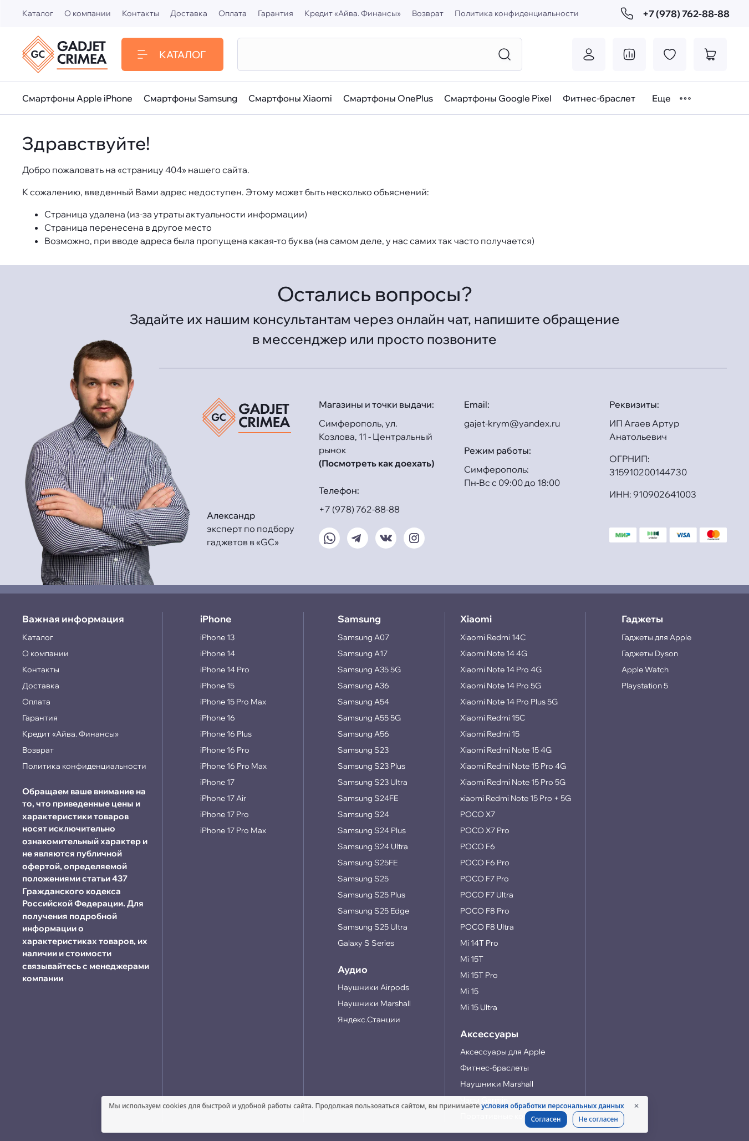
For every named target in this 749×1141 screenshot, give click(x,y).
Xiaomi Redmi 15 (489, 734)
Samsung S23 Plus (371, 766)
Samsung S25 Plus (371, 895)
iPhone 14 (217, 653)
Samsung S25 (363, 879)
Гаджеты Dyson (649, 653)
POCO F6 (477, 846)
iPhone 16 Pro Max (233, 766)
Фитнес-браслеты (494, 1068)
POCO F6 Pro (484, 863)
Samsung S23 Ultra (372, 782)
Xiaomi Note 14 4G (493, 653)
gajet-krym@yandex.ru (512, 423)
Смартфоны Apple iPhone (77, 98)
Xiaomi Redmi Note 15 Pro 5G (512, 782)
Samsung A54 (363, 702)
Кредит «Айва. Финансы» (352, 13)
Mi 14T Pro (479, 943)
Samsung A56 (363, 734)
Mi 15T (471, 959)
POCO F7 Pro (484, 879)
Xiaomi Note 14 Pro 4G (501, 670)
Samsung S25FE (368, 863)
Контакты (140, 13)
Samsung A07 (363, 637)
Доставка (188, 13)
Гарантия (275, 13)
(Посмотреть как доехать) (376, 463)
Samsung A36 (363, 686)
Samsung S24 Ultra (373, 846)
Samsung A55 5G (369, 718)
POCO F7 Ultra (486, 895)
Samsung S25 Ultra (372, 927)
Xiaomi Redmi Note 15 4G (506, 750)
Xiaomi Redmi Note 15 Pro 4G (513, 766)
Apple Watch (645, 670)
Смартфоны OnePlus (388, 98)
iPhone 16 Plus (226, 734)
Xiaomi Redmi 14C (493, 637)
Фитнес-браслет (599, 98)
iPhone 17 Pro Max (233, 830)
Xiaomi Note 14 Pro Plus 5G (509, 702)
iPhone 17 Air (223, 798)
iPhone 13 (217, 637)
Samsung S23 (363, 750)
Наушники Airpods (373, 987)
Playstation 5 (644, 686)
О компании (87, 13)
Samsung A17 (363, 653)
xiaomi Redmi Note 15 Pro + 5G (515, 798)
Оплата (232, 13)
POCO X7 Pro (484, 830)
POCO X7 (477, 814)
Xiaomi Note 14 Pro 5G (500, 686)
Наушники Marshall (374, 1003)
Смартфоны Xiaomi (290, 98)
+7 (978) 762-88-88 (673, 13)
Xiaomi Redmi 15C (492, 718)
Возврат (428, 13)
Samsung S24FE (368, 798)
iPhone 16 (217, 718)
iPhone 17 (217, 782)
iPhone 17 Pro (224, 814)
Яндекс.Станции (369, 1020)
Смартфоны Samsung (190, 98)
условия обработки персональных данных (552, 1105)
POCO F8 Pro (484, 911)
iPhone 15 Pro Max (233, 702)
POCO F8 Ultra (487, 927)
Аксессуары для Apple (502, 1052)
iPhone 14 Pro (224, 670)
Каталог (37, 13)
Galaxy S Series (366, 943)
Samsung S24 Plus (372, 830)
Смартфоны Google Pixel (498, 98)
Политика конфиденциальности (517, 13)
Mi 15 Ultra (478, 1007)
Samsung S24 (363, 814)
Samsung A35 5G (369, 670)
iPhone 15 (217, 686)
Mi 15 (469, 991)
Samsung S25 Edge (373, 911)
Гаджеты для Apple (656, 637)
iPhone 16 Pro (224, 750)
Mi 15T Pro (479, 975)
